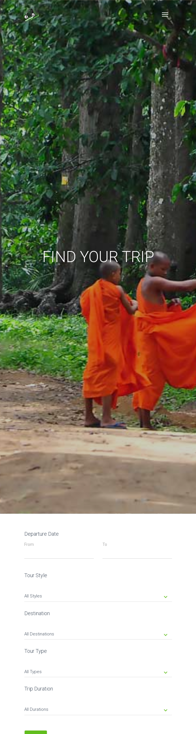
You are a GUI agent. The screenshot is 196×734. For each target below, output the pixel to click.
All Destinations (96, 634)
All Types (96, 672)
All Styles (96, 596)
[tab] (98, 592)
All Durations (96, 710)
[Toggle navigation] (165, 14)
